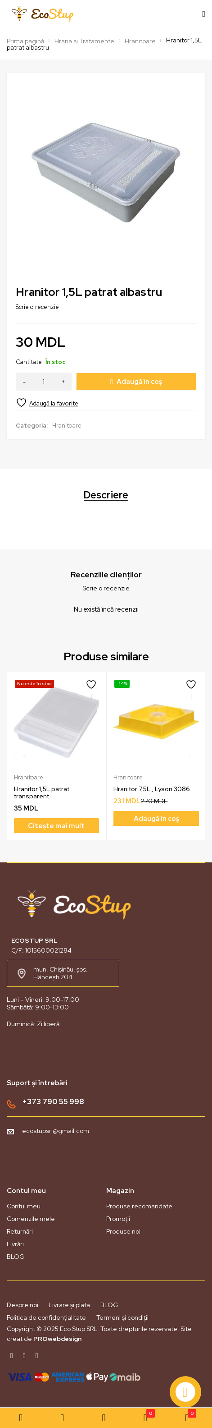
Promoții (118, 1219)
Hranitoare (140, 41)
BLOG (16, 1257)
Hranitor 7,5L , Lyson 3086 (151, 788)
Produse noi (123, 1231)
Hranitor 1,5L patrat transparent (41, 792)
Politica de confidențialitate (46, 1317)
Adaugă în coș (139, 381)
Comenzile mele (31, 1219)
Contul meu (24, 1206)
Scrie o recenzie (37, 307)
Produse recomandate (139, 1206)
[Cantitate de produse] (44, 382)
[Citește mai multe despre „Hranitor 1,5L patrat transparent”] (56, 825)
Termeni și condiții (122, 1317)
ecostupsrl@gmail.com (55, 1131)
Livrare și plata (69, 1305)
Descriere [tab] (106, 495)
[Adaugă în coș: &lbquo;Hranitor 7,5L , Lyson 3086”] (156, 818)
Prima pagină (25, 41)
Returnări (20, 1231)
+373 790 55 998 (53, 1101)
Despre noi (22, 1305)
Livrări (15, 1244)
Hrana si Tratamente (84, 41)
